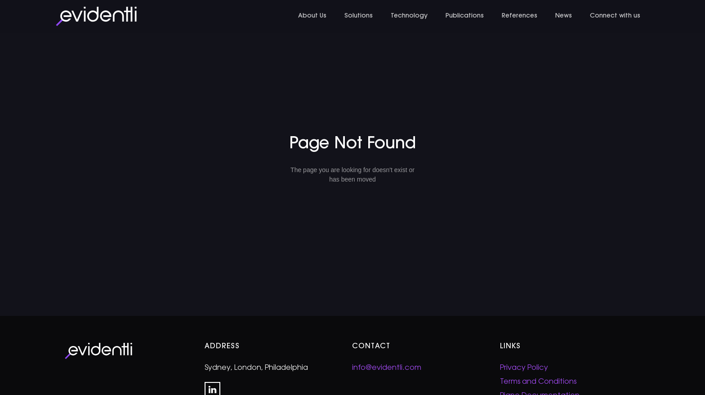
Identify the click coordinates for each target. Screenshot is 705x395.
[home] (96, 16)
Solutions (358, 16)
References (519, 16)
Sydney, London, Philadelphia (256, 368)
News (563, 16)
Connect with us (615, 16)
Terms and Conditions (538, 382)
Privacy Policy (524, 368)
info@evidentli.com (386, 368)
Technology (409, 16)
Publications (465, 16)
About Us (312, 16)
